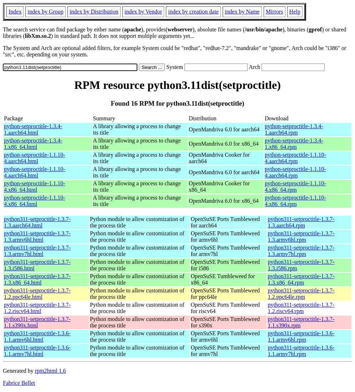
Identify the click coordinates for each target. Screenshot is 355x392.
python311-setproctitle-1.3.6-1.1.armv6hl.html (37, 336)
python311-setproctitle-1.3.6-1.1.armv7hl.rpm (301, 351)
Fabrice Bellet (19, 383)
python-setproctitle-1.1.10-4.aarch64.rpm (295, 158)
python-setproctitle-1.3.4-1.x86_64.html (33, 143)
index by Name (242, 12)
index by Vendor (143, 12)
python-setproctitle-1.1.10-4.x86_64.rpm (295, 186)
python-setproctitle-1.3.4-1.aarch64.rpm (294, 129)
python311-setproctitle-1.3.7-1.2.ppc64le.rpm (301, 293)
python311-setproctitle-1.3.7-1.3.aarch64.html (37, 222)
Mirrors (274, 12)
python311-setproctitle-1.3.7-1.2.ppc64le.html (37, 293)
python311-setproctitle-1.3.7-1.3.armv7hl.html (37, 251)
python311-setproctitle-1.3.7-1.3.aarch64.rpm (301, 222)
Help (294, 12)
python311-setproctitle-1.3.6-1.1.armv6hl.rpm (301, 336)
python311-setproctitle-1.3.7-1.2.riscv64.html (37, 308)
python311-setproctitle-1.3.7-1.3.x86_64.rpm (301, 279)
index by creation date (193, 12)
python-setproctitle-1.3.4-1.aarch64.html (33, 129)
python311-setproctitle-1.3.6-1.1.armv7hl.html (37, 351)
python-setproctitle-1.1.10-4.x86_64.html (34, 186)
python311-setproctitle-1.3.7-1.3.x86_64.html (37, 279)
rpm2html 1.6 (50, 371)
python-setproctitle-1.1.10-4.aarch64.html (34, 158)
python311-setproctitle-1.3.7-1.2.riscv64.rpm (301, 308)
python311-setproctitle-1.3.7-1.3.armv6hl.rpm (301, 236)
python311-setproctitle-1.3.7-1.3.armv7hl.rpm (301, 251)
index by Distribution (94, 12)
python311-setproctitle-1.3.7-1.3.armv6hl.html (37, 236)
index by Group (45, 12)
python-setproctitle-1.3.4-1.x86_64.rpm (294, 143)
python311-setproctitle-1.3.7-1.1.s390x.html (37, 322)
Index (15, 12)
